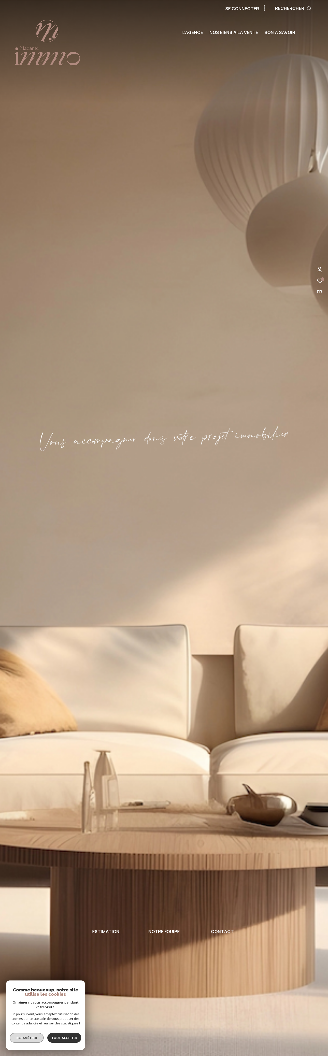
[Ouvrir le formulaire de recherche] (304, 8)
